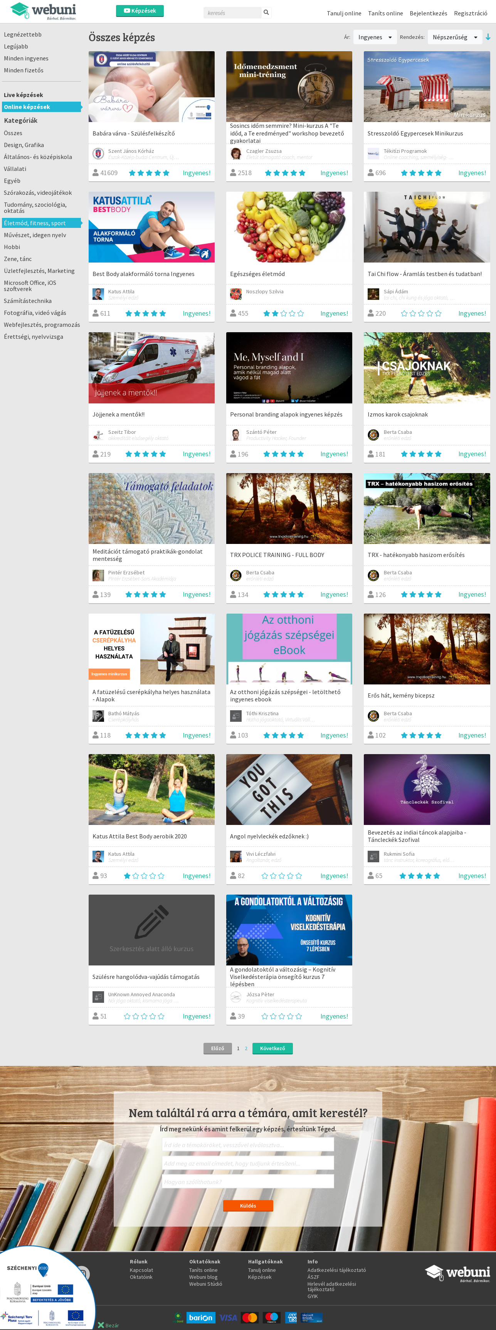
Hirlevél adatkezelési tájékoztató (332, 1286)
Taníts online (385, 13)
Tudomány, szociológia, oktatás (35, 207)
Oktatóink (141, 1276)
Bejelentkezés (428, 13)
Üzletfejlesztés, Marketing (39, 270)
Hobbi (12, 247)
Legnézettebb (23, 34)
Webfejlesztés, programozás (42, 324)
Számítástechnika (28, 300)
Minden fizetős (24, 70)
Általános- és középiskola (38, 157)
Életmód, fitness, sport (35, 223)
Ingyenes (375, 37)
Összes (13, 133)
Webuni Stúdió (205, 1283)
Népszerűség (455, 37)
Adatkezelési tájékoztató (337, 1269)
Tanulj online (344, 13)
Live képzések (23, 95)
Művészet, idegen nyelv (35, 235)
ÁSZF (313, 1276)
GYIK (313, 1296)
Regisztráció (471, 13)
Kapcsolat (141, 1269)
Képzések (140, 10)
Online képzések (27, 106)
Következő (272, 1048)
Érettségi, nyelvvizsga (33, 336)
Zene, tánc (18, 259)
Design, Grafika (24, 145)
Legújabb (16, 46)
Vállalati (15, 168)
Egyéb (12, 180)
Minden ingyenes (26, 58)
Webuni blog (203, 1276)
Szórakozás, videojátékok (38, 192)
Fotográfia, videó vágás (35, 312)
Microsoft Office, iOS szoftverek (30, 286)
